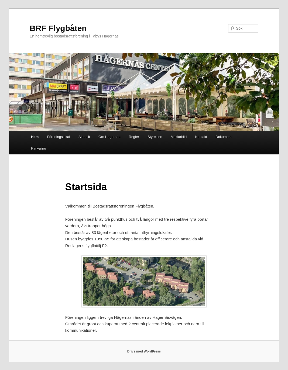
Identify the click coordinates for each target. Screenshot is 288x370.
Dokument (223, 137)
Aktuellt (84, 137)
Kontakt (201, 137)
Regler (134, 137)
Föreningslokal (58, 137)
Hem (35, 137)
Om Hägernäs (109, 137)
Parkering (38, 148)
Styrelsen (155, 137)
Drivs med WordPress (144, 351)
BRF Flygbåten (58, 28)
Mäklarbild (179, 137)
